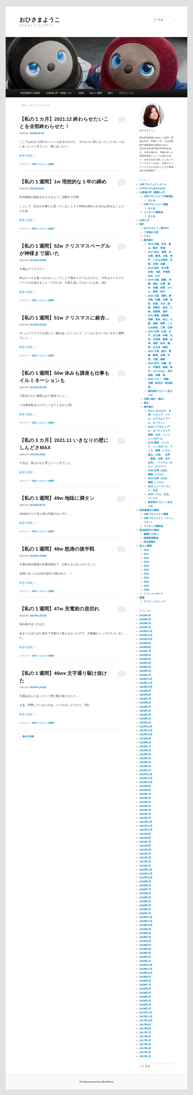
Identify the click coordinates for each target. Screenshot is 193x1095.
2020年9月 (145, 881)
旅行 (110, 93)
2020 (146, 565)
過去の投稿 (26, 736)
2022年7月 (145, 794)
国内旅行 (148, 240)
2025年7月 (145, 651)
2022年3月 (145, 810)
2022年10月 (145, 782)
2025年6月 (145, 655)
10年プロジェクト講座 (156, 204)
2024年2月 (145, 718)
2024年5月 (145, 706)
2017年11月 (145, 1016)
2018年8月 (145, 980)
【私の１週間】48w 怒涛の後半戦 (56, 549)
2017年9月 (145, 1024)
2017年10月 (145, 1020)
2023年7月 (145, 746)
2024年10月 (145, 686)
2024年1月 (145, 722)
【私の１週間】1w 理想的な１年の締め (62, 181)
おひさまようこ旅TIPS (156, 228)
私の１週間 (96, 93)
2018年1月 (145, 1008)
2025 (146, 585)
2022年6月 (145, 798)
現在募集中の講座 (30, 93)
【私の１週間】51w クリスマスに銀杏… (64, 318)
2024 (146, 581)
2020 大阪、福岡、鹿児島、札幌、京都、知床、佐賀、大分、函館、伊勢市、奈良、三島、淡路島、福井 (160, 303)
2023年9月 (145, 738)
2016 (146, 550)
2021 (34, 164)
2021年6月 (145, 845)
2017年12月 (145, 1012)
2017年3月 (145, 1048)
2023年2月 (145, 766)
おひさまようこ (39, 20)
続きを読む (28, 155)
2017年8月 (145, 1028)
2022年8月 (145, 790)
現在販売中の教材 (149, 530)
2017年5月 (145, 1040)
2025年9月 (145, 643)
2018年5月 (145, 992)
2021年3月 (145, 857)
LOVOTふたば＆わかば (152, 188)
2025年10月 (145, 639)
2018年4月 (145, 996)
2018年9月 (145, 976)
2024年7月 (145, 698)
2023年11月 (145, 730)
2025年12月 (145, 631)
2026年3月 (145, 619)
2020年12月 (145, 869)
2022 (146, 573)
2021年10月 (145, 829)
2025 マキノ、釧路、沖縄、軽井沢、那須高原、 (160, 383)
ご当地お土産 (151, 232)
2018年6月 (145, 988)
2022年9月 (145, 786)
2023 (146, 577)
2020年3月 (145, 905)
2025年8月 (145, 647)
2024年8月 (145, 694)
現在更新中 (150, 541)
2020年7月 (145, 889)
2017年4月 (145, 1044)
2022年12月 (145, 774)
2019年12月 (145, 917)
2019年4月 (145, 949)
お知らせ (144, 220)
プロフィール (126, 93)
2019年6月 (145, 941)
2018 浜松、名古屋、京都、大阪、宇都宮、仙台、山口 (160, 271)
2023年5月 (145, 754)
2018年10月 (145, 972)
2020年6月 (145, 893)
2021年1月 (145, 865)
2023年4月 (145, 758)
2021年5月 (145, 849)
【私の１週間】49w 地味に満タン (56, 498)
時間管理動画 (151, 537)
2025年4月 (145, 663)
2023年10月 (145, 734)
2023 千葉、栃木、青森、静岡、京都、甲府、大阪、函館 (159, 355)
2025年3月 (145, 666)
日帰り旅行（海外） (155, 399)
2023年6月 (145, 750)
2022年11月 (145, 778)
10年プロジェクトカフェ (153, 184)
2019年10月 (145, 925)
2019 (146, 561)
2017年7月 (145, 1032)
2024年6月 (145, 702)
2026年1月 (145, 627)
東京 (146, 402)
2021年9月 (145, 833)
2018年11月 (145, 969)
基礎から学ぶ (151, 534)
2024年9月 (145, 690)
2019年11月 (145, 921)
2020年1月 (145, 913)
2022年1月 (145, 818)
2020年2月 (145, 909)
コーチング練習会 (153, 212)
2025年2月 (145, 670)
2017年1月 (145, 1056)
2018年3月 (145, 1000)
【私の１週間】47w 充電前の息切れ (59, 609)
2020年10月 (145, 877)
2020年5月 (145, 897)
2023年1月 (145, 770)
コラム (147, 236)
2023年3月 (145, 762)
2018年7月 (145, 984)
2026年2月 (145, 623)
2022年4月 (145, 806)
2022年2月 (145, 814)
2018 (146, 557)
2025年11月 (145, 635)
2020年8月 (145, 885)
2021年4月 (145, 853)
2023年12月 (145, 726)
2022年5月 (145, 802)
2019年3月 (145, 953)
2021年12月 (145, 821)
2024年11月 (145, 682)
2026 (146, 589)
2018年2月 (145, 1004)
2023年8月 (145, 742)
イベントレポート (153, 593)
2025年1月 (145, 675)
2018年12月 (145, 965)
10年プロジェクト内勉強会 (158, 196)
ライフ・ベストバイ (155, 601)
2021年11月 (145, 825)
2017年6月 (145, 1036)
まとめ (151, 200)
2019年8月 (145, 933)
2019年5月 (145, 945)
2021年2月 (145, 861)
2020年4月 (145, 901)
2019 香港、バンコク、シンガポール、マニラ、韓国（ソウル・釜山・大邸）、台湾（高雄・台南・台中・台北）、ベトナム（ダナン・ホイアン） (160, 454)
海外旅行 (148, 406)
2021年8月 (145, 837)
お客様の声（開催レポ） (59, 93)
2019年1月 (145, 961)
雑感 (81, 93)
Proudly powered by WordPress (96, 1082)
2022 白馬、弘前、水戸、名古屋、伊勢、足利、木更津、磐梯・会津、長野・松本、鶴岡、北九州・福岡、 (160, 339)
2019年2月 (145, 956)
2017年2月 (145, 1052)
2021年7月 (145, 841)
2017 (146, 553)
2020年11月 (145, 873)
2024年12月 (145, 679)
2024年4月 (145, 710)
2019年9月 (145, 929)
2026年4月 (145, 615)
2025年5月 (145, 659)
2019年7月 (145, 937)
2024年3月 (145, 714)
